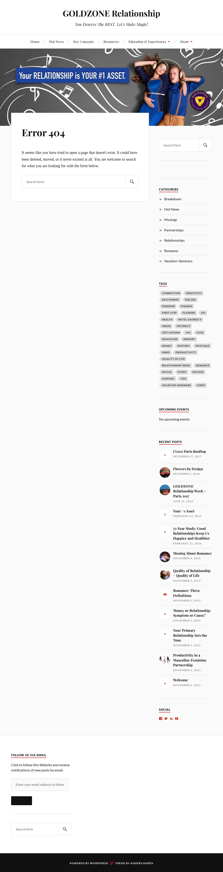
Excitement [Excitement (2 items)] (170, 299)
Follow (21, 800)
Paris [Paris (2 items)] (166, 352)
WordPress (99, 863)
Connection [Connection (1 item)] (171, 293)
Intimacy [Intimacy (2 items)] (183, 326)
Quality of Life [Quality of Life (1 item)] (173, 358)
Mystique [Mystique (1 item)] (203, 345)
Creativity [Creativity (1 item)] (194, 293)
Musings (170, 219)
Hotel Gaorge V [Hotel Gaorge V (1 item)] (190, 319)
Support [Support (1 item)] (168, 378)
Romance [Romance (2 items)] (202, 365)
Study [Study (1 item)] (182, 371)
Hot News (56, 41)
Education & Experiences (147, 41)
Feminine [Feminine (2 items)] (168, 306)
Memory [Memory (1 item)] (189, 339)
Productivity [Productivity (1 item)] (186, 352)
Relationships (174, 240)
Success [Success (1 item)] (198, 371)
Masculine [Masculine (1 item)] (170, 339)
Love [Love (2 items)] (200, 332)
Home (35, 41)
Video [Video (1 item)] (201, 385)
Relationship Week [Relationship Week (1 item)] (176, 365)
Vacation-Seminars (178, 261)
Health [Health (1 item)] (167, 319)
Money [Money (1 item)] (167, 345)
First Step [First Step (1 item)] (169, 312)
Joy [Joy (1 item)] (188, 332)
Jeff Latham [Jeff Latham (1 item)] (171, 332)
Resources (111, 41)
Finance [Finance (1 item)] (187, 306)
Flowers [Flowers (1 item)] (188, 312)
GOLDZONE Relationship (111, 13)
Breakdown (172, 199)
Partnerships (174, 230)
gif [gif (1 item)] (203, 312)
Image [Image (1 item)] (166, 326)
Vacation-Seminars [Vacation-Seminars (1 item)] (176, 385)
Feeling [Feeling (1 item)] (190, 299)
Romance (171, 251)
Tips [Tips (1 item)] (183, 378)
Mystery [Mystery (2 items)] (183, 345)
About (184, 41)
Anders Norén (141, 863)
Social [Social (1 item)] (167, 371)
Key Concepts (83, 41)
